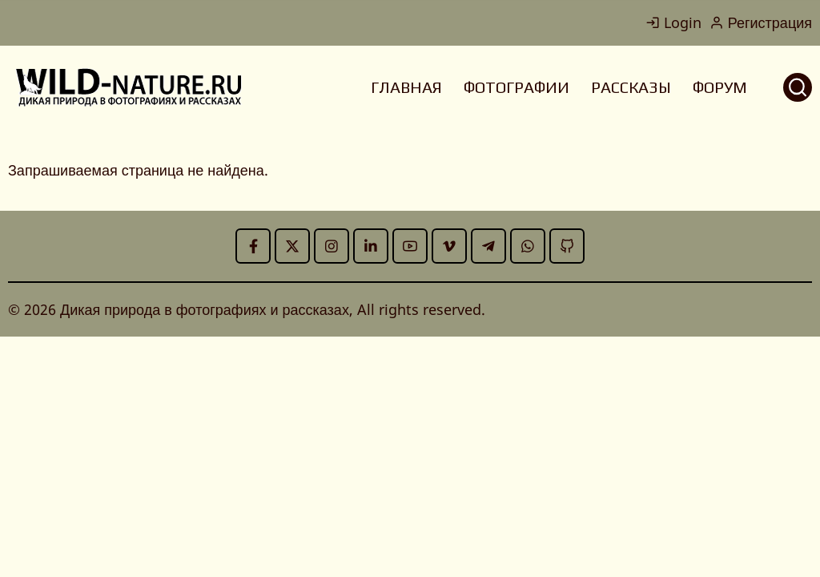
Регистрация (760, 22)
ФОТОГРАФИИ (516, 87)
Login (673, 22)
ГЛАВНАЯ (406, 87)
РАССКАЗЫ (631, 87)
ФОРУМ (720, 87)
